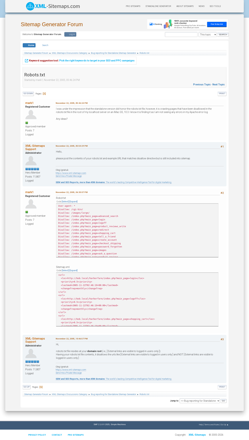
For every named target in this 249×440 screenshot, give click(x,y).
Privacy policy (37, 435)
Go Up (26, 387)
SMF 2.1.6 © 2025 (102, 424)
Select (65, 201)
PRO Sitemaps (133, 6)
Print (222, 93)
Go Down (28, 93)
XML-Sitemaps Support (35, 147)
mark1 (29, 103)
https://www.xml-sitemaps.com (71, 173)
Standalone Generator (158, 6)
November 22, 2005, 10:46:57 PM (72, 338)
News (201, 6)
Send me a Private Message (69, 176)
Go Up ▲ (225, 424)
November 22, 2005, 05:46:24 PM (72, 103)
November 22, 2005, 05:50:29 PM (72, 146)
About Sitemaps (185, 6)
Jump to (174, 400)
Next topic (218, 84)
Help (201, 424)
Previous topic (202, 84)
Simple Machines (118, 424)
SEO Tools (215, 6)
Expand (73, 201)
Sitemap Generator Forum (52, 24)
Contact (57, 435)
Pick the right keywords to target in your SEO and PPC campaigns (79, 58)
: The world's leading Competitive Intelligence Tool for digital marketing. (114, 182)
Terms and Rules (211, 424)
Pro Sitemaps (76, 435)
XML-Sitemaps (197, 434)
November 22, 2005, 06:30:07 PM (72, 192)
